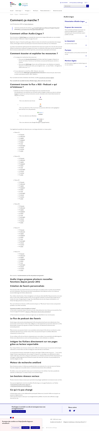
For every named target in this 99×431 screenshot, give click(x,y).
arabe (21, 151)
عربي (33, 28)
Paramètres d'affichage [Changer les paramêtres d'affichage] (77, 2)
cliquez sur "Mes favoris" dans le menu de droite (37, 311)
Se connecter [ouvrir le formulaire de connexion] (65, 2)
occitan (22, 149)
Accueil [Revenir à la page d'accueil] (11, 10)
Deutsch (47, 28)
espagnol (22, 140)
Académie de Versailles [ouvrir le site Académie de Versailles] (55, 422)
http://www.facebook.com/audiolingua (20, 386)
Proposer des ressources (19, 411)
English (52, 28)
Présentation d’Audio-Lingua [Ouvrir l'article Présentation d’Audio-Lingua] (74, 21)
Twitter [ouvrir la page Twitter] (74, 410)
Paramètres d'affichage (52, 427)
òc (29, 29)
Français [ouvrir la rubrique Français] (16, 14)
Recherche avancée (57, 10)
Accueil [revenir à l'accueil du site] (11, 14)
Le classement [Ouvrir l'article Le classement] (70, 41)
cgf (40, 28)
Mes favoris (35, 10)
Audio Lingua (18, 10)
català (36, 28)
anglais (22, 138)
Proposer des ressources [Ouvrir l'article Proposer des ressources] (73, 27)
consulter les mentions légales (46, 77)
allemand (22, 136)
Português (33, 29)
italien (21, 142)
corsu (43, 28)
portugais (22, 145)
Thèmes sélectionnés (44, 10)
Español (57, 28)
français (22, 134)
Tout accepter (35, 427)
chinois (22, 147)
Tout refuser (25, 427)
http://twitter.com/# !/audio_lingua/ (20, 384)
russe (21, 143)
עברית (21, 29)
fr (86, 2)
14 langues (27, 10)
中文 (42, 29)
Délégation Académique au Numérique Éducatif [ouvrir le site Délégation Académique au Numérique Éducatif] (74, 422)
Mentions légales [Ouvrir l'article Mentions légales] (70, 61)
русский (38, 29)
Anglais (16, 94)
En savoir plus (15, 427)
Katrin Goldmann (29, 24)
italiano (25, 29)
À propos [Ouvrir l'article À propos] (68, 50)
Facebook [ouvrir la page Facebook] (70, 410)
